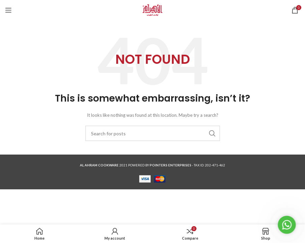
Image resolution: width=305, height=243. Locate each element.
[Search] (152, 133)
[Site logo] (152, 9)
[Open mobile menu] (8, 10)
